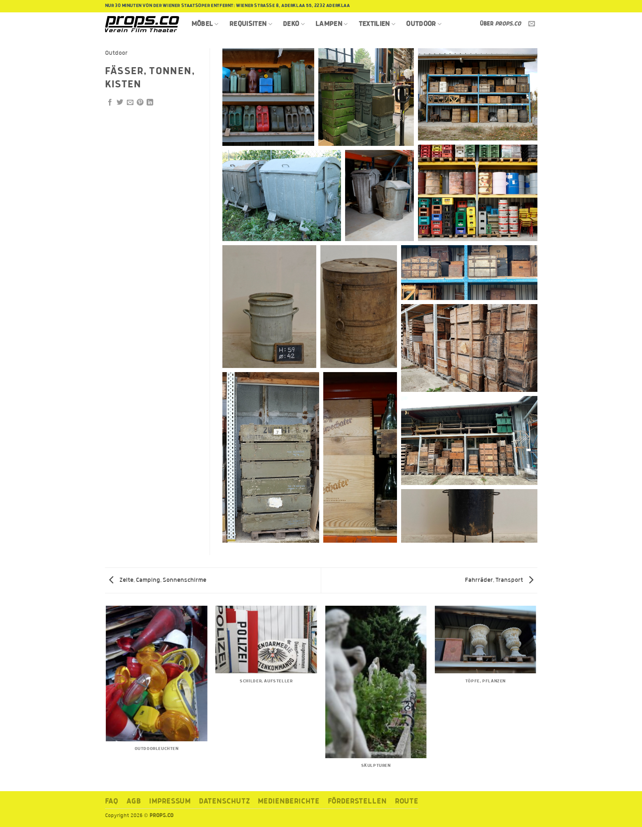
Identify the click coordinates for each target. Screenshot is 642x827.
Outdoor (423, 24)
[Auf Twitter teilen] (120, 102)
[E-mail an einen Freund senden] (130, 102)
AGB (133, 802)
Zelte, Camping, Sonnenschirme (157, 580)
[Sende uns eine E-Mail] (531, 24)
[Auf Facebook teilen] (110, 102)
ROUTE (407, 802)
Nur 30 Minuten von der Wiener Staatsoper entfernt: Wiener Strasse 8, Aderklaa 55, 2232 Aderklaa (227, 5)
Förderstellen (357, 802)
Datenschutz (224, 802)
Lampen (331, 24)
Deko (294, 24)
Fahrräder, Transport (499, 580)
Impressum (170, 802)
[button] (268, 97)
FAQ (112, 802)
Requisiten (250, 24)
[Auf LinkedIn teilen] (150, 102)
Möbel (205, 24)
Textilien (377, 24)
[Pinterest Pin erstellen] (140, 102)
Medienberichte (288, 802)
